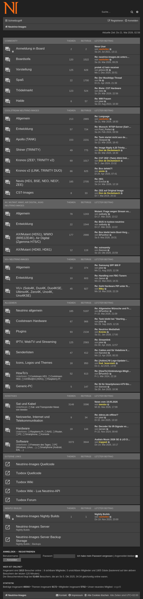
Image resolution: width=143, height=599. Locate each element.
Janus (102, 278)
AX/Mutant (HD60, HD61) (34, 249)
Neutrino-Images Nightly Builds (37, 516)
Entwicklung (24, 129)
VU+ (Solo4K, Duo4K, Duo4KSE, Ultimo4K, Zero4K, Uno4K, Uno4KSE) (39, 291)
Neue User (100, 46)
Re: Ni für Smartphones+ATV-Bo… (113, 384)
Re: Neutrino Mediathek (107, 329)
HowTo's (22, 373)
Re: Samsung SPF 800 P (107, 265)
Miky (101, 288)
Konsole (44, 434)
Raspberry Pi (52, 379)
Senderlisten (25, 352)
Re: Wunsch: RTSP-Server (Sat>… (113, 127)
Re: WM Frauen (103, 98)
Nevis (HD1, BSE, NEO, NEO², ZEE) (37, 183)
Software (22, 441)
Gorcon (103, 250)
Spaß (19, 80)
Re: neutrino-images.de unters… (112, 57)
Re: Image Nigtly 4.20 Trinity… (111, 147)
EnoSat (102, 181)
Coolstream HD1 (37, 376)
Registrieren (27, 551)
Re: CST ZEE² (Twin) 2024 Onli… (112, 158)
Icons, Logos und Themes (34, 362)
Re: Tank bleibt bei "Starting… (111, 319)
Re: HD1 (99, 179)
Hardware (23, 428)
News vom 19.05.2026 (106, 402)
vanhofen (104, 49)
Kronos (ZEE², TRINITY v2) (35, 160)
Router (57, 431)
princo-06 (103, 70)
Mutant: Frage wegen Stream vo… (113, 211)
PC (19, 434)
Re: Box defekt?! (103, 168)
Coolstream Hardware (31, 321)
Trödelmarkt (24, 90)
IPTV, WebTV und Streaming (36, 342)
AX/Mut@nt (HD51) (33, 379)
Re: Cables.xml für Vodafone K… (112, 350)
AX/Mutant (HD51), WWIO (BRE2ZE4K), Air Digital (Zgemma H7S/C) (34, 238)
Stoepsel (103, 140)
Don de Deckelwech (109, 150)
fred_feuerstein (107, 363)
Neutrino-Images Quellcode (35, 464)
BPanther (104, 235)
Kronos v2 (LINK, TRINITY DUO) (39, 170)
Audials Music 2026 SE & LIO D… (112, 439)
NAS (48, 431)
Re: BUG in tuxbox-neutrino (109, 222)
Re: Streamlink (102, 340)
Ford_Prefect (105, 129)
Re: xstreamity (102, 247)
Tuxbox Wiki (24, 482)
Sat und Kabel (26, 404)
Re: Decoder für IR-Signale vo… (112, 426)
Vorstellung (24, 69)
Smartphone (30, 434)
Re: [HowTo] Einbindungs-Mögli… (113, 371)
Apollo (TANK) (26, 139)
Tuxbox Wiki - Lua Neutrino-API (38, 491)
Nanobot (103, 353)
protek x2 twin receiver (107, 67)
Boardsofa (23, 59)
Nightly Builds (13, 508)
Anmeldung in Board (30, 48)
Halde (20, 100)
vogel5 (117, 587)
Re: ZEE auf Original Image (109, 190)
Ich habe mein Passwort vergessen (95, 556)
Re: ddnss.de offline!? (106, 415)
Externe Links (13, 456)
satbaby (103, 214)
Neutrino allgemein (29, 310)
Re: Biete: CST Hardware (108, 88)
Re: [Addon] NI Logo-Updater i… (112, 360)
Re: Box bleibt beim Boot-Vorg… (112, 232)
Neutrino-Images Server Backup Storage (38, 539)
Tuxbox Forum (26, 500)
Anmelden (9, 551)
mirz (101, 91)
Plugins (21, 331)
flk (100, 80)
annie (102, 171)
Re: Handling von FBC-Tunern (111, 275)
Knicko (102, 332)
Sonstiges (11, 396)
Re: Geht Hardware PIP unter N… (112, 286)
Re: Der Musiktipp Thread (108, 78)
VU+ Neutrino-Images (17, 259)
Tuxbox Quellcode (28, 473)
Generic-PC (24, 386)
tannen (102, 429)
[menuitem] (131, 20)
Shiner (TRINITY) (28, 149)
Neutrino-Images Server (33, 526)
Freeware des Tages (39, 444)
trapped (103, 442)
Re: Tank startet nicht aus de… (111, 137)
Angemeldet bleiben (126, 556)
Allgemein (23, 118)
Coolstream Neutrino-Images (22, 110)
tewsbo (103, 404)
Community (11, 41)
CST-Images (25, 192)
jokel (101, 101)
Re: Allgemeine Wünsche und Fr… (113, 308)
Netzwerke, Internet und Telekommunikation (33, 418)
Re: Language (102, 116)
